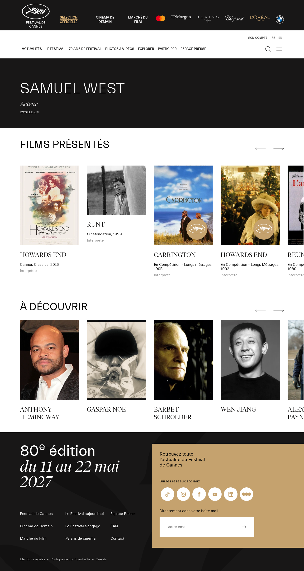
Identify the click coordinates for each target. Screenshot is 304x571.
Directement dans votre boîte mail (189, 511)
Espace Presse (193, 49)
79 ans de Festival (85, 49)
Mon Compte (257, 37)
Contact (117, 538)
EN (280, 37)
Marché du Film (33, 538)
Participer (167, 49)
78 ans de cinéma (80, 538)
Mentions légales (32, 559)
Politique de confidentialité (70, 559)
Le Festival (55, 49)
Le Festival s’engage (82, 526)
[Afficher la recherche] (268, 49)
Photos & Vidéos (119, 49)
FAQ (114, 526)
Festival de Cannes (36, 514)
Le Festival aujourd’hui (84, 514)
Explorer (146, 49)
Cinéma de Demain (36, 526)
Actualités (32, 49)
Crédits (101, 559)
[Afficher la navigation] (279, 49)
